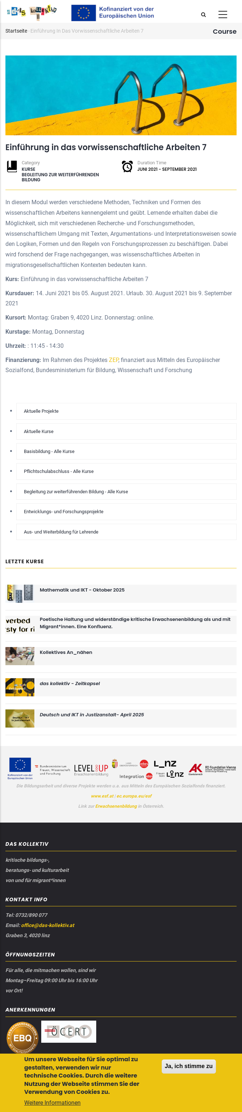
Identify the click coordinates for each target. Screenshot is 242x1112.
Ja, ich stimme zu (189, 1068)
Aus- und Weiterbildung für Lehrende (61, 532)
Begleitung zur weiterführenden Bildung (60, 177)
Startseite (16, 31)
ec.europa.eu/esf (133, 796)
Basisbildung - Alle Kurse (49, 451)
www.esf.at (102, 796)
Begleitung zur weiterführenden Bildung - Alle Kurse (76, 491)
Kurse (28, 169)
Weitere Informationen (52, 1104)
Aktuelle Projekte (41, 411)
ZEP (113, 360)
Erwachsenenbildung (116, 806)
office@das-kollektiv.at (47, 925)
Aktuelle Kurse (39, 431)
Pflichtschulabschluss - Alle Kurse (59, 471)
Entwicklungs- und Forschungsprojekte (63, 511)
